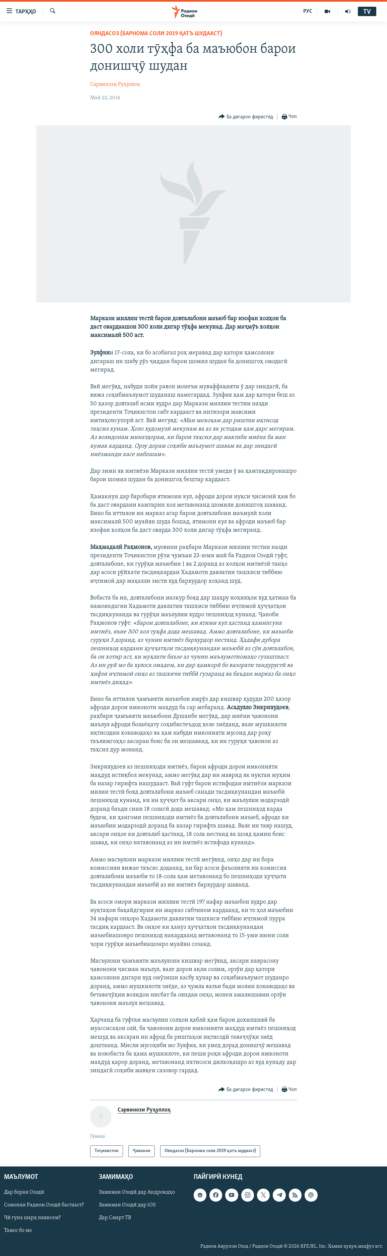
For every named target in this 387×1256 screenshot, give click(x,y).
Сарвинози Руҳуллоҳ (115, 84)
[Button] (245, 116)
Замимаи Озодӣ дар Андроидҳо (137, 1192)
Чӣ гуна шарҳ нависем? (32, 1217)
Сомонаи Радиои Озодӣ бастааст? (44, 1205)
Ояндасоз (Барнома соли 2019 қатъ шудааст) (156, 34)
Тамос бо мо (18, 1230)
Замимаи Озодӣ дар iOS (127, 1205)
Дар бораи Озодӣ (24, 1192)
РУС (307, 11)
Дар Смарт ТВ (115, 1217)
